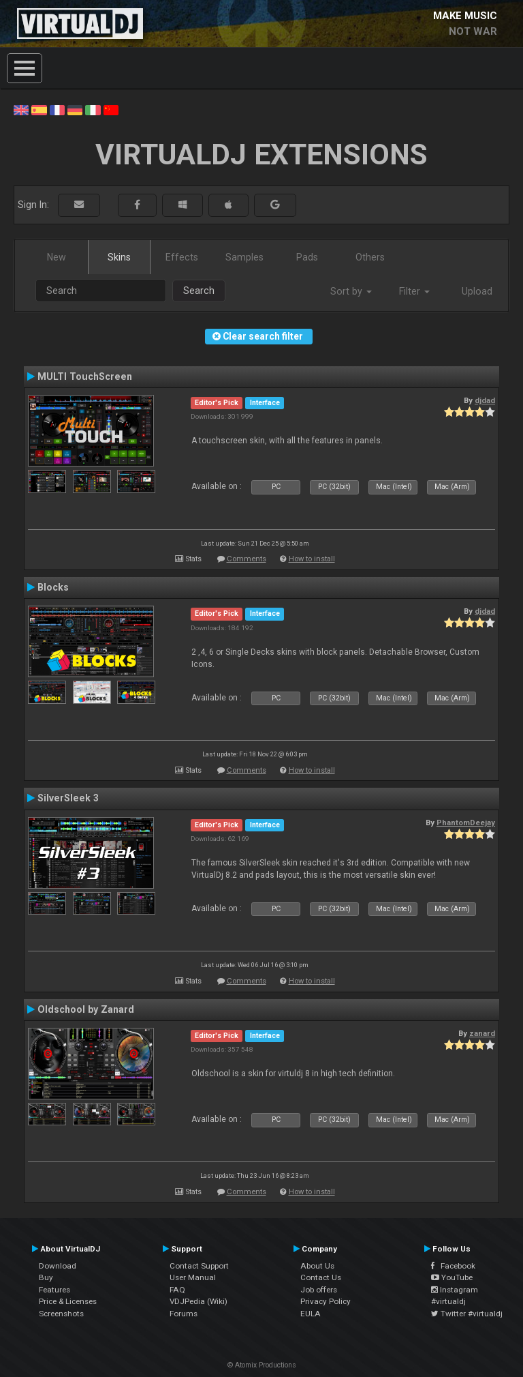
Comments (246, 558)
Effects (181, 257)
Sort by (351, 291)
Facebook (453, 1266)
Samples (244, 257)
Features (54, 1289)
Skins (119, 257)
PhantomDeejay (466, 822)
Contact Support (199, 1266)
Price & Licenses (68, 1301)
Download (57, 1266)
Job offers (318, 1289)
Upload (477, 291)
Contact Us (320, 1277)
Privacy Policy (325, 1301)
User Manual (193, 1277)
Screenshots (61, 1313)
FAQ (177, 1289)
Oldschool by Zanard (85, 1009)
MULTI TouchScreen (84, 376)
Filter (414, 291)
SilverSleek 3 (68, 798)
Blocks (53, 587)
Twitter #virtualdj (467, 1313)
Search (199, 290)
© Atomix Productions (261, 1365)
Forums (183, 1313)
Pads (307, 257)
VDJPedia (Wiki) (198, 1301)
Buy (46, 1277)
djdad (485, 400)
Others (370, 257)
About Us (317, 1266)
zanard (482, 1033)
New (56, 257)
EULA (310, 1313)
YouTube (452, 1277)
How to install (312, 558)
